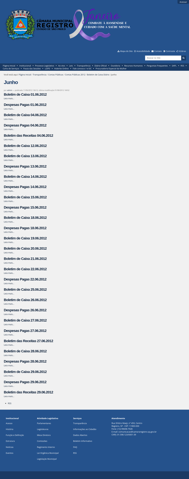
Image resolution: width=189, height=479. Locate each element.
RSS (182, 65)
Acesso (9, 423)
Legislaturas (42, 429)
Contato (158, 51)
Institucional (25, 65)
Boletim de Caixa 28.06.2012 (25, 351)
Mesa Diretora (44, 435)
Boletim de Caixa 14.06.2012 (25, 177)
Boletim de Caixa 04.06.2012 (25, 115)
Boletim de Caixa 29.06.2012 (25, 372)
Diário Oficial (100, 65)
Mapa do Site (126, 51)
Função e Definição (15, 435)
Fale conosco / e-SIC (82, 68)
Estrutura (10, 441)
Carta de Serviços (11, 68)
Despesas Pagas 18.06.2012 (25, 228)
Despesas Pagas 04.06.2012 (25, 125)
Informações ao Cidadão (84, 429)
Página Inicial (9, 65)
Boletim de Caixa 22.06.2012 (25, 269)
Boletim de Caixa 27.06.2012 (25, 320)
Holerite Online (61, 68)
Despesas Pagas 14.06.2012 (25, 187)
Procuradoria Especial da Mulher (111, 68)
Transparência (84, 65)
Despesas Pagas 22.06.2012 (25, 279)
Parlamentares (44, 423)
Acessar (183, 1)
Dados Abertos (80, 435)
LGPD (47, 68)
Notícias (9, 447)
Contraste (170, 51)
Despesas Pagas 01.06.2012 (25, 105)
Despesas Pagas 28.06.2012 (25, 361)
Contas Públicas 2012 (75, 74)
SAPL (174, 65)
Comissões (42, 441)
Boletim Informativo (82, 441)
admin (9, 90)
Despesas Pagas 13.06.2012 (25, 166)
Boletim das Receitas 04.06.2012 (28, 136)
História (9, 429)
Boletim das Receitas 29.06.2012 (28, 392)
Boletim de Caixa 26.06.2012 (25, 300)
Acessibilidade (143, 51)
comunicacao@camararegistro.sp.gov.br (137, 431)
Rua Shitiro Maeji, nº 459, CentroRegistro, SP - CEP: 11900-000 (127, 424)
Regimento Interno (46, 447)
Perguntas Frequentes (157, 65)
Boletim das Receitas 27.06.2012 (28, 341)
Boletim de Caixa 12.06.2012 (25, 146)
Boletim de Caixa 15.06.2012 (25, 197)
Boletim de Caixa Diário (98, 74)
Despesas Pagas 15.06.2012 (25, 207)
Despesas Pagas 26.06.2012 (25, 310)
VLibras (182, 51)
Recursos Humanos (133, 65)
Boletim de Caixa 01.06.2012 (25, 94)
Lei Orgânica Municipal (48, 453)
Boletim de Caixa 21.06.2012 (25, 259)
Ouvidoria (115, 65)
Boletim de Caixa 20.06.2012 (25, 248)
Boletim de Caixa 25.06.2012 (25, 289)
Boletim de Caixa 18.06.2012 (25, 218)
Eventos (9, 453)
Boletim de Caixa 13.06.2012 (25, 156)
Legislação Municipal (47, 458)
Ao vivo (61, 65)
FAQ (75, 447)
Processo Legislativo (44, 65)
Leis (71, 65)
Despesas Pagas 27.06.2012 (25, 331)
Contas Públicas (55, 74)
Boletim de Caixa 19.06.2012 (25, 238)
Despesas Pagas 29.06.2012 (25, 382)
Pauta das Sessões (32, 68)
